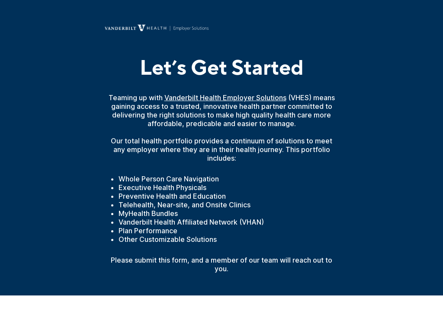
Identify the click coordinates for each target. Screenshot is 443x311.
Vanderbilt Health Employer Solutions (225, 97)
